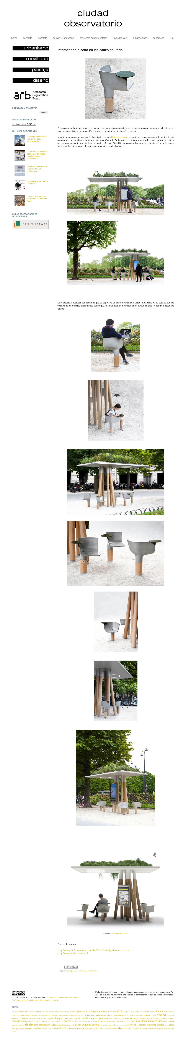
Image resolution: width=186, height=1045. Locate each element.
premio (119, 1025)
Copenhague (139, 1015)
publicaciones (140, 38)
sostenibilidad (59, 1028)
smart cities (82, 971)
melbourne (113, 1021)
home (14, 38)
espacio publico (81, 1018)
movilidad (140, 1021)
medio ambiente (102, 1021)
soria (49, 1029)
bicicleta (159, 1011)
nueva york (169, 1021)
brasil (14, 1015)
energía (25, 1018)
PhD (172, 38)
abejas (51, 1012)
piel (101, 1025)
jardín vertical (41, 1021)
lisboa (60, 1021)
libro (56, 1021)
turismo (113, 1029)
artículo (119, 1011)
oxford (20, 1025)
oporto (14, 1025)
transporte (82, 1028)
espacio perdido (64, 1018)
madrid (78, 1021)
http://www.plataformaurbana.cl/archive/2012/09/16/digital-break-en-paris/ (94, 950)
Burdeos (35, 1015)
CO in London (87, 1015)
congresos (158, 38)
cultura (147, 1015)
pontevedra (107, 1025)
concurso (111, 1015)
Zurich (14, 1031)
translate (42, 38)
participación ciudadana (49, 1025)
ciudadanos (75, 1015)
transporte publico (96, 1028)
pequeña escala (90, 1024)
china (68, 1015)
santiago (15, 1029)
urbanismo (92, 971)
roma (167, 1025)
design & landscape (63, 38)
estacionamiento (115, 1018)
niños (160, 1021)
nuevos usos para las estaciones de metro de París (37, 198)
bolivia (166, 1012)
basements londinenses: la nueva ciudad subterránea (37, 168)
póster (113, 1025)
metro (119, 1021)
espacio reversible (99, 1018)
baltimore (137, 1012)
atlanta (126, 1012)
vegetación (161, 1028)
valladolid (143, 1029)
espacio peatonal (46, 1018)
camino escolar (51, 1015)
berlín (152, 1012)
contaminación (121, 1015)
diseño (161, 1015)
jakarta (28, 1021)
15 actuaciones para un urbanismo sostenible (30, 1012)
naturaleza (151, 1021)
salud (171, 1025)
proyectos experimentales (93, 38)
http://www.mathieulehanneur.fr (73, 953)
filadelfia (143, 1018)
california (41, 1015)
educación (16, 1018)
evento (125, 1018)
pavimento (71, 1025)
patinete (63, 1025)
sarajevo (21, 1029)
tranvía (107, 1029)
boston (171, 1012)
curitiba (153, 1015)
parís (76, 971)
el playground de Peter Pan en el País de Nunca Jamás (37, 138)
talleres (73, 1028)
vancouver (151, 1029)
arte (112, 1011)
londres (67, 1021)
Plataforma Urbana (121, 933)
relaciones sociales (155, 1025)
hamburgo (156, 1018)
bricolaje (20, 1015)
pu (138, 1025)
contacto (27, 38)
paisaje (70, 971)
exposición (134, 1018)
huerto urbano (167, 1018)
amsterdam (59, 1012)
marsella (91, 1021)
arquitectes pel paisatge (85, 1011)
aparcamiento (69, 1012)
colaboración (100, 1015)
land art (51, 1021)
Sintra (35, 1029)
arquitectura (103, 1011)
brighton (27, 1015)
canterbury (62, 1015)
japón (34, 1021)
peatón (78, 1025)
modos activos (128, 1021)
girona (149, 1018)
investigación (120, 38)
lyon (73, 1021)
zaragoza (170, 1029)
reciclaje (142, 1025)
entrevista (32, 1018)
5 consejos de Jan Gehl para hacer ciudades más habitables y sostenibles (37, 155)
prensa (125, 1025)
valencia (135, 1028)
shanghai (28, 1029)
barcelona (145, 1012)
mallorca (85, 1021)
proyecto (132, 1025)
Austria (131, 1012)
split (68, 1029)
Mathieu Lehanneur (120, 137)
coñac (131, 1015)
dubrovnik (170, 1015)
